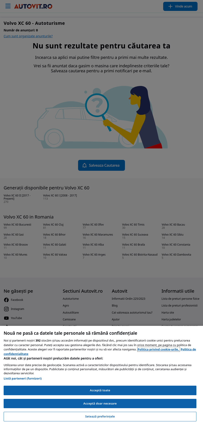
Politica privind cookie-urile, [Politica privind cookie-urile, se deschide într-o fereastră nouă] (159, 349)
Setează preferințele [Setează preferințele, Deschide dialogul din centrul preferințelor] (100, 416)
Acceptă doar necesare (100, 403)
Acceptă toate (100, 390)
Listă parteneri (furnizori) (23, 378)
